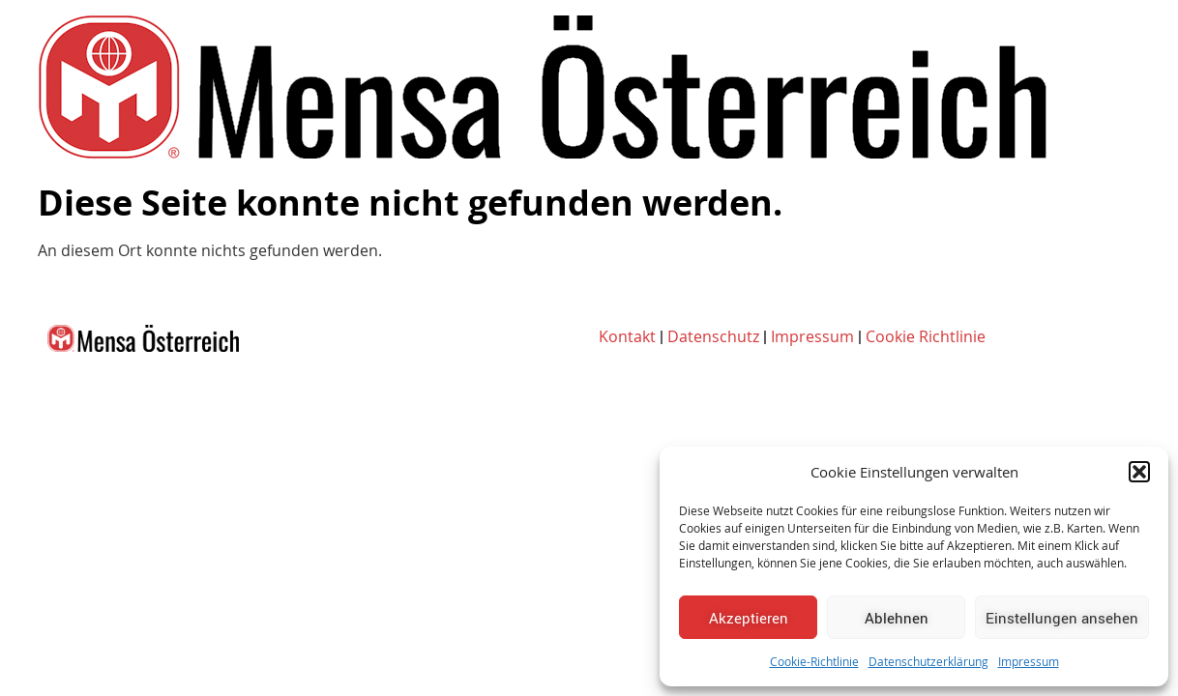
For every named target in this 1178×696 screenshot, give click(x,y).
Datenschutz (713, 336)
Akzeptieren (748, 617)
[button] (1139, 471)
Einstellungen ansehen (1062, 617)
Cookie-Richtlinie (814, 661)
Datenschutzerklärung (928, 661)
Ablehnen (896, 617)
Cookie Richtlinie (926, 336)
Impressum (1028, 661)
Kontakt (627, 336)
